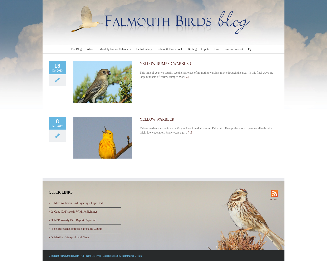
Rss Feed (273, 199)
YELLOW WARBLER (157, 119)
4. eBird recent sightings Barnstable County (76, 228)
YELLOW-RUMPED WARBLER (165, 64)
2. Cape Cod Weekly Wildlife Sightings (74, 211)
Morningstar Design (132, 255)
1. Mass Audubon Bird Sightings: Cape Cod (77, 203)
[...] (187, 76)
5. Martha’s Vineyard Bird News (70, 237)
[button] (249, 48)
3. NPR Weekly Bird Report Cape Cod (73, 220)
